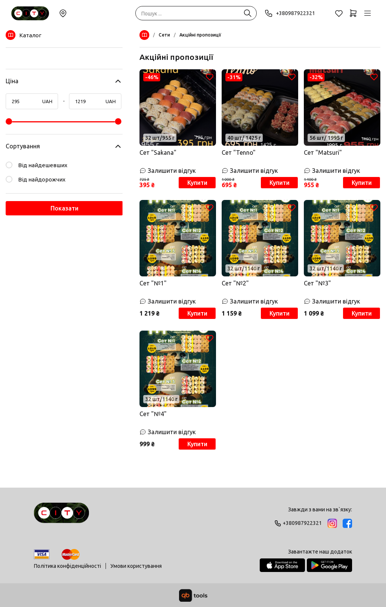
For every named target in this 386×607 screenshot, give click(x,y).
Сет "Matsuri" (323, 152)
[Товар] (177, 107)
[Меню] (146, 35)
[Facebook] (347, 523)
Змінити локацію (62, 13)
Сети (164, 34)
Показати (64, 208)
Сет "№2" (235, 283)
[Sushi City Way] (30, 13)
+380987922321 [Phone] (289, 13)
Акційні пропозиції (200, 34)
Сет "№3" (317, 283)
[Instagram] (332, 523)
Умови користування (136, 566)
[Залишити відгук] (177, 170)
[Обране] (338, 13)
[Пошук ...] (247, 13)
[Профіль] (367, 13)
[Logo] (61, 516)
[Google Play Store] (329, 565)
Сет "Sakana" (157, 152)
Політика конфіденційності (67, 566)
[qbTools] (193, 595)
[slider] (9, 121)
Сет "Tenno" (239, 152)
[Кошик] (353, 13)
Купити (197, 182)
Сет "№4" (153, 413)
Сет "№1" (153, 283)
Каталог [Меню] (23, 35)
